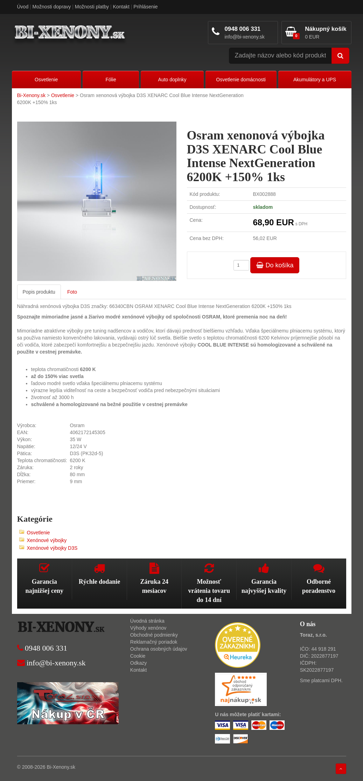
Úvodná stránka (147, 621)
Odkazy (138, 663)
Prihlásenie (145, 6)
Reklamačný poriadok (153, 642)
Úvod (23, 6)
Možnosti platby (92, 6)
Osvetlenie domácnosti (241, 79)
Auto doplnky (172, 79)
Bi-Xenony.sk (31, 95)
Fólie (110, 79)
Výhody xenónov (148, 628)
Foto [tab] (72, 292)
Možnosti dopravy (52, 6)
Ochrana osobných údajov (158, 649)
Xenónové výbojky (47, 540)
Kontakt (121, 6)
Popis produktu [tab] (39, 292)
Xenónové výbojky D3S (52, 548)
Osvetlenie (46, 79)
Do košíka (274, 265)
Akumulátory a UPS (314, 79)
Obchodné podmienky (154, 635)
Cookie (138, 656)
